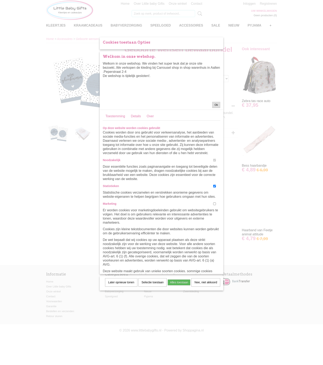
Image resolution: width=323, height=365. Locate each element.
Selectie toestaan (153, 319)
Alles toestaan (179, 319)
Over (150, 153)
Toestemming (115, 153)
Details (136, 153)
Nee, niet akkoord (205, 319)
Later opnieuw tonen (121, 319)
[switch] (214, 197)
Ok (216, 141)
